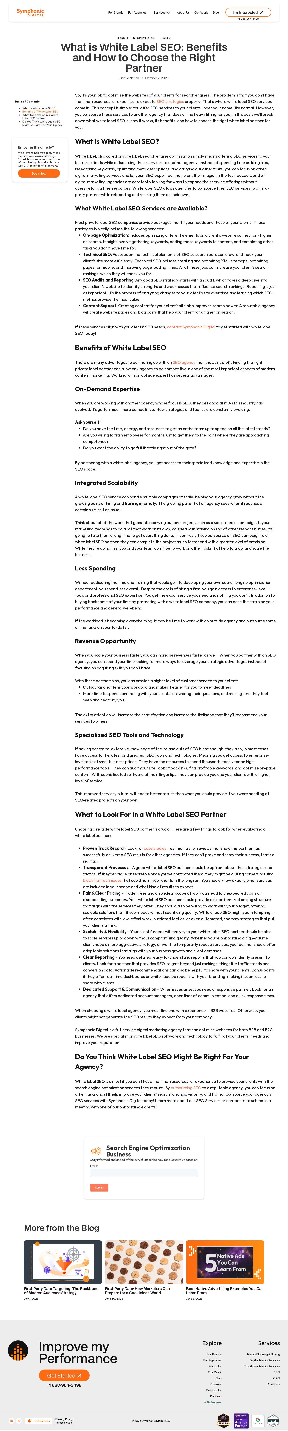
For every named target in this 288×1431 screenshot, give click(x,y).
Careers (216, 1384)
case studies (154, 848)
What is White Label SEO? (38, 108)
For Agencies (137, 12)
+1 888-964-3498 (248, 18)
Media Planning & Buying (263, 1354)
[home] (30, 12)
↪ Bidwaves (213, 1402)
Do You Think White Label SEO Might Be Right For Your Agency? (42, 123)
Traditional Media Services (262, 1366)
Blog (216, 12)
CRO (276, 1378)
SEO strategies (170, 101)
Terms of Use (63, 1422)
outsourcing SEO (186, 1087)
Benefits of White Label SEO (40, 111)
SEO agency (184, 362)
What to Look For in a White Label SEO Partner (40, 116)
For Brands (115, 12)
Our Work (201, 12)
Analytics (273, 1384)
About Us (183, 12)
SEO (277, 1372)
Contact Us (214, 1390)
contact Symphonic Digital (191, 326)
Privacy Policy (64, 1419)
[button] (161, 12)
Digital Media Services (264, 1360)
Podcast (216, 1396)
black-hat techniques (102, 880)
